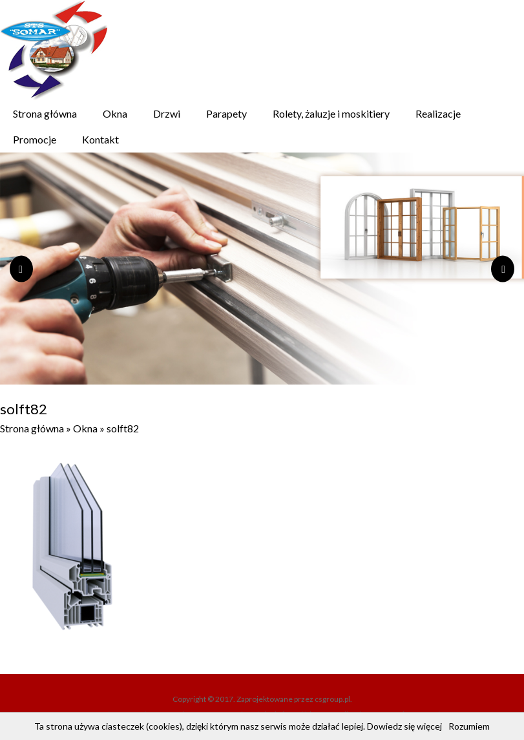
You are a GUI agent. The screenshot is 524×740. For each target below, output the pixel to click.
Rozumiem (469, 726)
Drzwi (166, 113)
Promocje (34, 139)
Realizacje (438, 113)
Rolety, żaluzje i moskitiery (331, 113)
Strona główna (45, 113)
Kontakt (100, 139)
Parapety (226, 113)
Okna (115, 113)
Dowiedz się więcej (404, 726)
